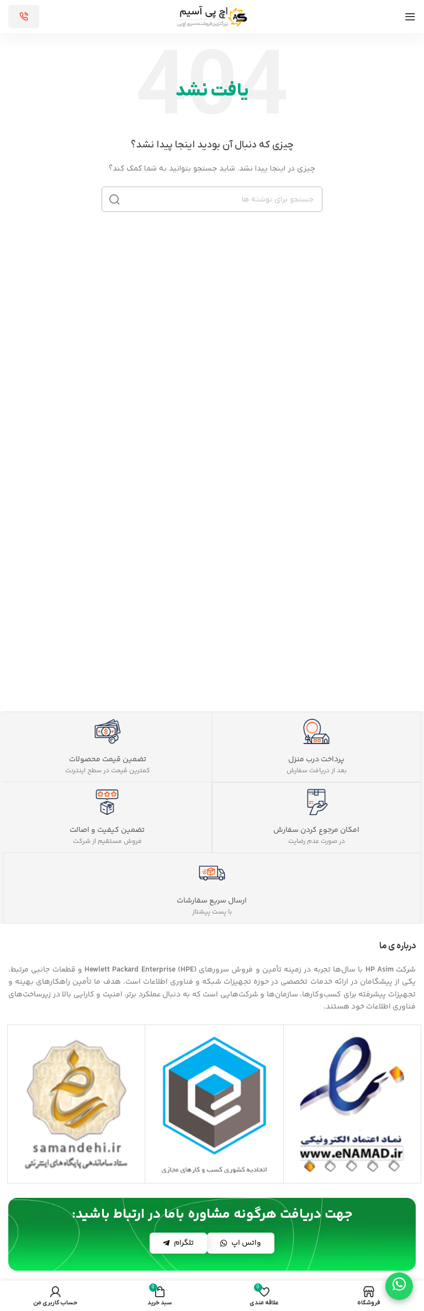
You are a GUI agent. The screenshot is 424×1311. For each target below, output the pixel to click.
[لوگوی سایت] (212, 16)
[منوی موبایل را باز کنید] (410, 17)
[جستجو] (212, 199)
